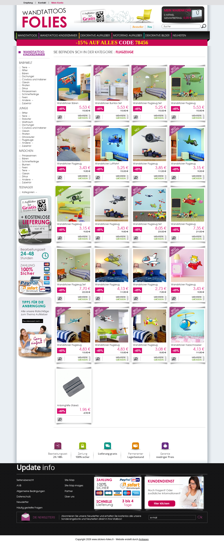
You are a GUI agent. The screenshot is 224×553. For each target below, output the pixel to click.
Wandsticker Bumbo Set (108, 103)
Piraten (26, 85)
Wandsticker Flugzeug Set (147, 103)
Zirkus (25, 88)
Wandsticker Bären (67, 103)
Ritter (25, 70)
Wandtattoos (27, 35)
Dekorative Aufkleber (95, 35)
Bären (25, 73)
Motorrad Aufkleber (127, 35)
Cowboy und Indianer (34, 79)
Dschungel (28, 76)
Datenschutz (24, 496)
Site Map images (74, 485)
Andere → (28, 100)
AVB (19, 485)
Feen (25, 97)
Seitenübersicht (25, 480)
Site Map (69, 480)
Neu (149, 26)
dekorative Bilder (157, 35)
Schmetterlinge (30, 94)
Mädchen (26, 150)
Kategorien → (29, 192)
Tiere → (26, 67)
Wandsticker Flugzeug (183, 103)
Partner (69, 491)
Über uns (69, 496)
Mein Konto (57, 2)
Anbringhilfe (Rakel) (67, 405)
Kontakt (42, 2)
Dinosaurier (28, 136)
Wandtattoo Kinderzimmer (58, 35)
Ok (200, 518)
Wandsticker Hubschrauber (186, 345)
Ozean (25, 82)
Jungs (23, 108)
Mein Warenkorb (177, 10)
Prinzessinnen (29, 91)
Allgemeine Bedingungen (31, 491)
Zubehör (26, 103)
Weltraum (27, 122)
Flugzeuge (28, 139)
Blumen (26, 164)
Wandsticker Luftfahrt (107, 163)
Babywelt (25, 62)
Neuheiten (179, 35)
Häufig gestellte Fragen (29, 507)
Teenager (26, 187)
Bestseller (137, 26)
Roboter (26, 118)
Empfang (28, 2)
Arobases (144, 539)
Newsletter (23, 502)
